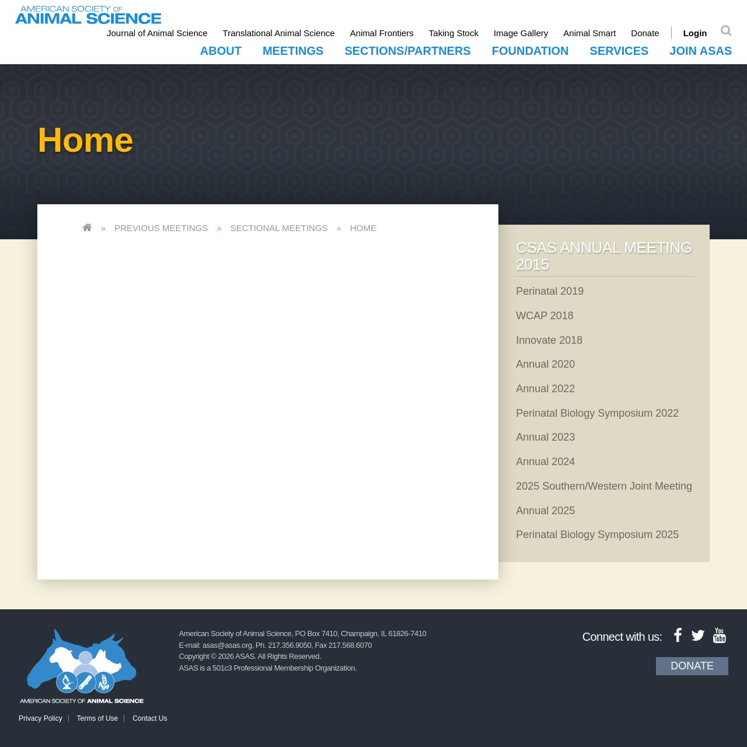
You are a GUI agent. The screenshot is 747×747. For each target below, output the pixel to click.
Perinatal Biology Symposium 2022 (597, 413)
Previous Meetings (161, 228)
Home (363, 228)
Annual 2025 (545, 510)
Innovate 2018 (549, 340)
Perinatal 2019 (550, 291)
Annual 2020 (545, 364)
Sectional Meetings (279, 228)
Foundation (530, 50)
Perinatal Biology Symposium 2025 (597, 534)
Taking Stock (454, 33)
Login (695, 33)
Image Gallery (521, 33)
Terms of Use (97, 718)
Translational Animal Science (279, 33)
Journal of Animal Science (157, 33)
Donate (645, 33)
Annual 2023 (545, 437)
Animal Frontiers (382, 33)
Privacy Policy (40, 718)
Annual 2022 (545, 389)
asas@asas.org (227, 645)
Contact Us (149, 718)
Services (619, 50)
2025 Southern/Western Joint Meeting (604, 486)
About (221, 50)
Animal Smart (589, 33)
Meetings (293, 50)
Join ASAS (700, 50)
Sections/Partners (407, 50)
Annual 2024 (545, 461)
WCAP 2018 (545, 316)
